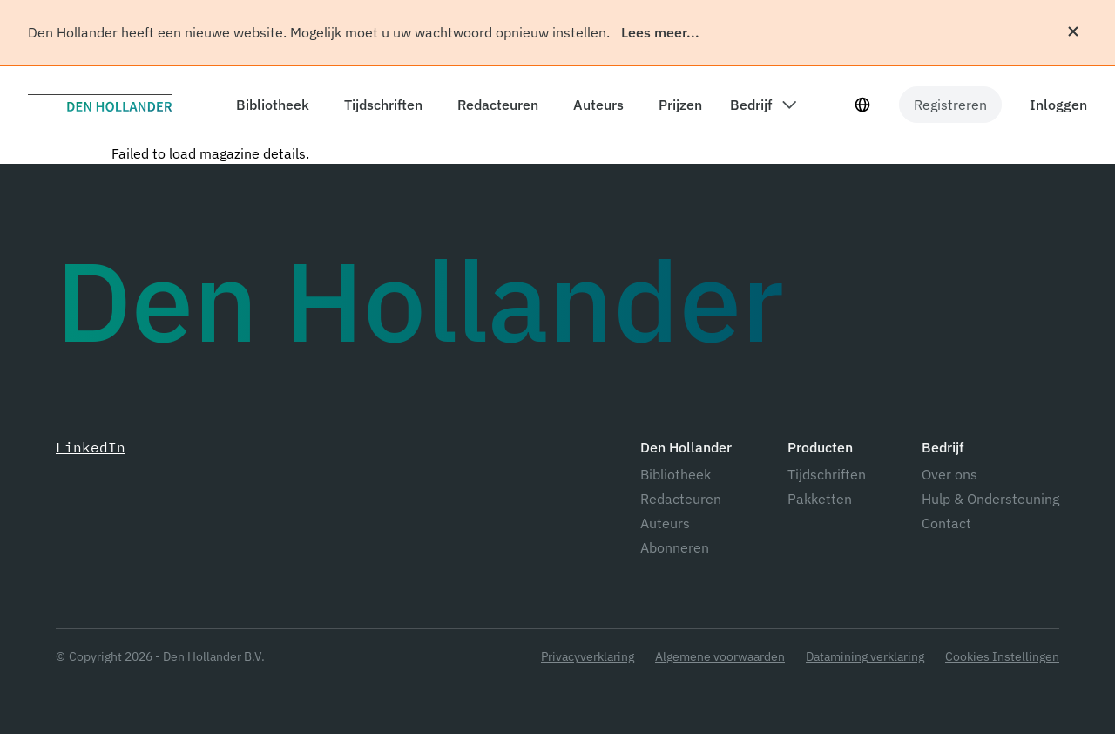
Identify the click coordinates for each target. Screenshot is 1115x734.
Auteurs (665, 523)
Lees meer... (660, 32)
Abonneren (674, 547)
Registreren (950, 104)
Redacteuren (680, 498)
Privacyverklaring (587, 656)
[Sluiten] (1073, 31)
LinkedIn (90, 447)
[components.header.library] (269, 104)
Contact (946, 523)
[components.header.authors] (595, 104)
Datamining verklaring (865, 656)
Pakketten (819, 498)
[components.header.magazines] (379, 104)
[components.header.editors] (494, 104)
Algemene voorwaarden (720, 656)
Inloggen (1058, 104)
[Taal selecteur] (862, 104)
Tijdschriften (826, 474)
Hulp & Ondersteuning (990, 498)
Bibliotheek (675, 474)
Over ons (949, 474)
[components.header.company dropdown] (763, 104)
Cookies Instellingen (1002, 656)
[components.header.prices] (677, 104)
